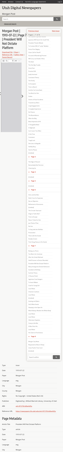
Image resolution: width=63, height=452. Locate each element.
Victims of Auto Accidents (35, 99)
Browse (10, 2)
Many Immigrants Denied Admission (39, 267)
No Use (30, 226)
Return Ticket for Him (34, 220)
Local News (31, 289)
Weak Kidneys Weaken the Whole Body (39, 310)
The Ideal (31, 62)
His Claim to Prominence (35, 333)
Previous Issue (33, 31)
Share (16, 52)
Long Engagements (34, 106)
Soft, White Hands (33, 304)
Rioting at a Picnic (33, 251)
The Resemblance (33, 115)
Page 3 (33, 157)
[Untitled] (31, 153)
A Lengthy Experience (34, 109)
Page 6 (33, 190)
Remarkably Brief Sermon (35, 165)
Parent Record (7, 57)
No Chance (31, 112)
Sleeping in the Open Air (35, 307)
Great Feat (31, 68)
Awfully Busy (32, 147)
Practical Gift (32, 71)
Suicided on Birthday (34, 270)
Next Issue (55, 31)
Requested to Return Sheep (36, 345)
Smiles (30, 96)
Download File (7, 52)
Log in (60, 2)
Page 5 (33, 181)
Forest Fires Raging (34, 49)
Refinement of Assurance (35, 204)
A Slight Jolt (31, 128)
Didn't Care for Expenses (35, 198)
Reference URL (7, 55)
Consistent (31, 137)
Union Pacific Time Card (35, 348)
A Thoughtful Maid (33, 125)
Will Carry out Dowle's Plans (36, 59)
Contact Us (19, 2)
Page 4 (33, 172)
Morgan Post (8, 13)
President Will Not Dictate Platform (38, 263)
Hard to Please (32, 150)
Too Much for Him (33, 93)
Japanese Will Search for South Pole (38, 40)
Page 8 (33, 336)
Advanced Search (10, 24)
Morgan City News (33, 341)
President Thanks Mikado (35, 43)
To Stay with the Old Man (35, 229)
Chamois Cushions (33, 292)
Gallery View (18, 55)
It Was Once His (33, 326)
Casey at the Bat (33, 323)
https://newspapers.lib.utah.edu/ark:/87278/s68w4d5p (36, 411)
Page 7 (33, 246)
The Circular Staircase (34, 210)
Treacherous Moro (33, 103)
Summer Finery (32, 273)
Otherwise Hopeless (34, 320)
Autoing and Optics (33, 301)
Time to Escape (32, 217)
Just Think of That (33, 223)
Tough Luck (31, 140)
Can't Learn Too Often (34, 131)
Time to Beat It (32, 87)
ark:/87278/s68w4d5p (24, 406)
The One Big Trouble (34, 65)
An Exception (32, 84)
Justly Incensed (32, 74)
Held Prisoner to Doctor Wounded (38, 260)
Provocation (31, 232)
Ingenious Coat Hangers (35, 279)
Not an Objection (33, 201)
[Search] (27, 19)
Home (4, 2)
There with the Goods (34, 236)
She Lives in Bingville (34, 143)
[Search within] (40, 357)
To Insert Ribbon (33, 282)
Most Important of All (34, 121)
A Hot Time (31, 134)
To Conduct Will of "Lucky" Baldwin (38, 46)
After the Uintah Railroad (35, 257)
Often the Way (32, 118)
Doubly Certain (32, 239)
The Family (31, 81)
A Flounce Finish (33, 276)
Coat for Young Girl (34, 285)
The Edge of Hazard (34, 162)
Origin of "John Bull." (34, 214)
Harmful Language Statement (35, 2)
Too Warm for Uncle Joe (35, 254)
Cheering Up (32, 168)
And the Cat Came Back (35, 90)
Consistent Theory (33, 77)
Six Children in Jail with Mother (37, 37)
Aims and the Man (33, 195)
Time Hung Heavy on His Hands (37, 242)
